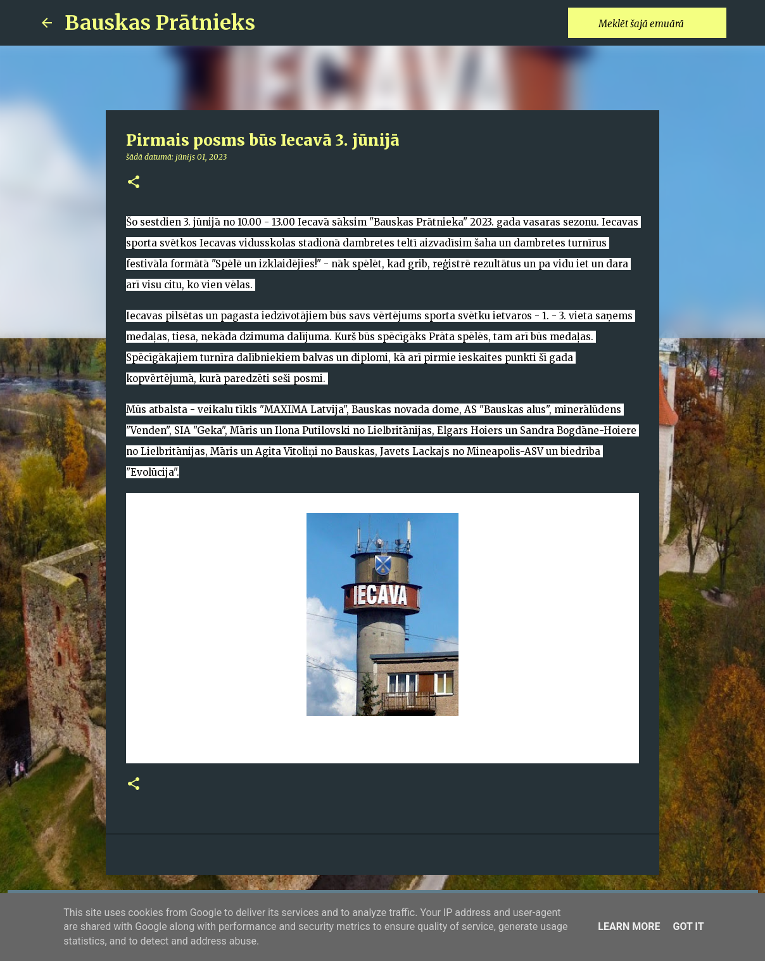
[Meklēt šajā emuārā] (659, 23)
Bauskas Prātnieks (160, 22)
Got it (688, 926)
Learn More (629, 926)
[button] (133, 182)
